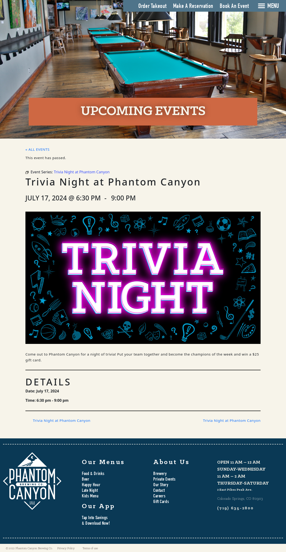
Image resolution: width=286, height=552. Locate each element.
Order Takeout (152, 6)
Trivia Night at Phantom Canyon (62, 420)
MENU (273, 6)
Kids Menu (90, 496)
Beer (85, 479)
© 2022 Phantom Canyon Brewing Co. (29, 548)
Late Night (90, 491)
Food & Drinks (93, 474)
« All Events (37, 149)
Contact (159, 491)
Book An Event (234, 6)
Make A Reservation (193, 6)
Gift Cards (161, 502)
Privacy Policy (66, 548)
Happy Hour (91, 485)
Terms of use (90, 548)
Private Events (164, 479)
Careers (159, 496)
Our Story (160, 485)
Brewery (160, 474)
